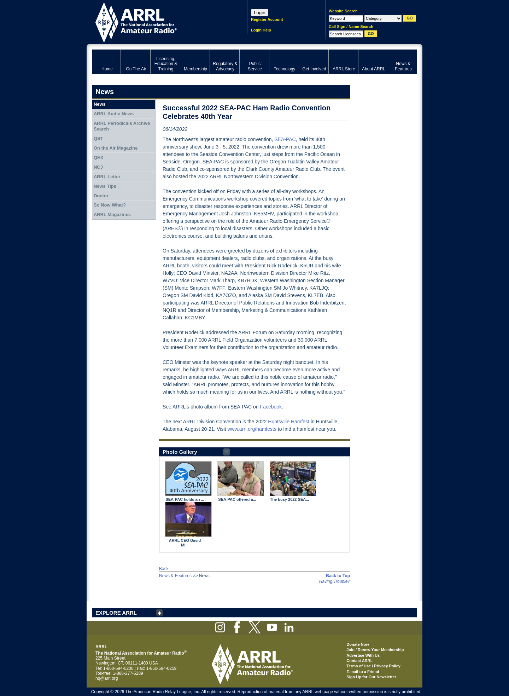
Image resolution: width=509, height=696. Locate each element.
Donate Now (357, 644)
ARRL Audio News (114, 113)
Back (164, 568)
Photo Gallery (180, 452)
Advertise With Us (363, 655)
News (100, 104)
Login (259, 12)
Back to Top (338, 575)
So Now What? (110, 205)
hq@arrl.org (106, 678)
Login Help (261, 30)
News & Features (175, 575)
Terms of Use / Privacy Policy (373, 666)
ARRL (161, 21)
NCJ (98, 167)
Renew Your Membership (381, 650)
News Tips (105, 186)
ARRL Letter (107, 176)
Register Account (267, 19)
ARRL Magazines (112, 214)
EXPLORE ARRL (116, 613)
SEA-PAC (285, 139)
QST (98, 138)
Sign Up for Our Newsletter (371, 677)
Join (350, 650)
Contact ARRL (359, 661)
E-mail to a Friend (362, 671)
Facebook (271, 407)
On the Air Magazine (116, 148)
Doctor (101, 195)
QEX (98, 157)
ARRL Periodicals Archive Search (122, 126)
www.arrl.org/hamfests (251, 429)
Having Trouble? (334, 581)
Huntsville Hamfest (288, 421)
